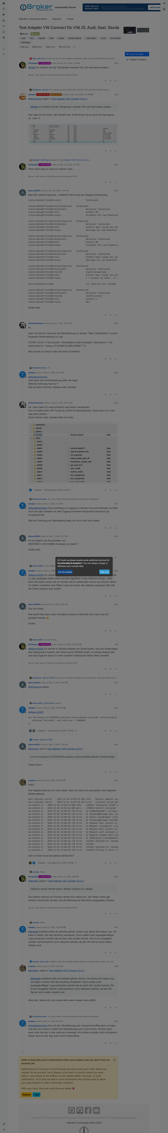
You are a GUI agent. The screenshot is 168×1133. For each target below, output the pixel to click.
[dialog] (84, 566)
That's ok (104, 572)
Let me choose (65, 572)
